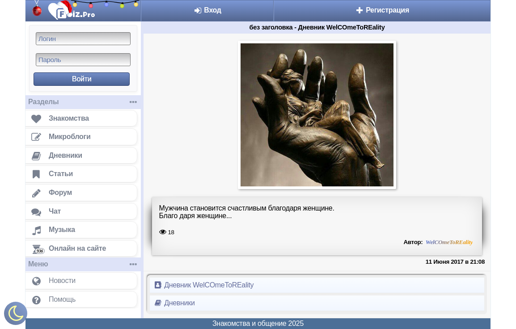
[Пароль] (83, 59)
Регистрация (382, 10)
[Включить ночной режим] (16, 315)
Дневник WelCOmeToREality (203, 285)
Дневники (174, 303)
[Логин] (83, 38)
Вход (207, 10)
